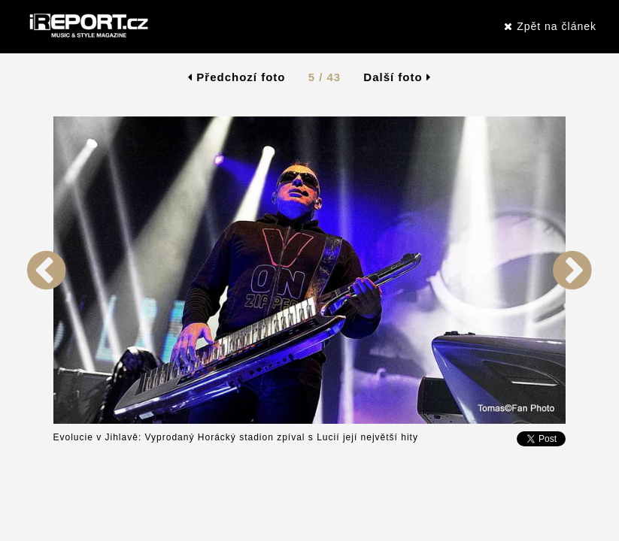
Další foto (397, 77)
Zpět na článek (550, 26)
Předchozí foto (236, 77)
